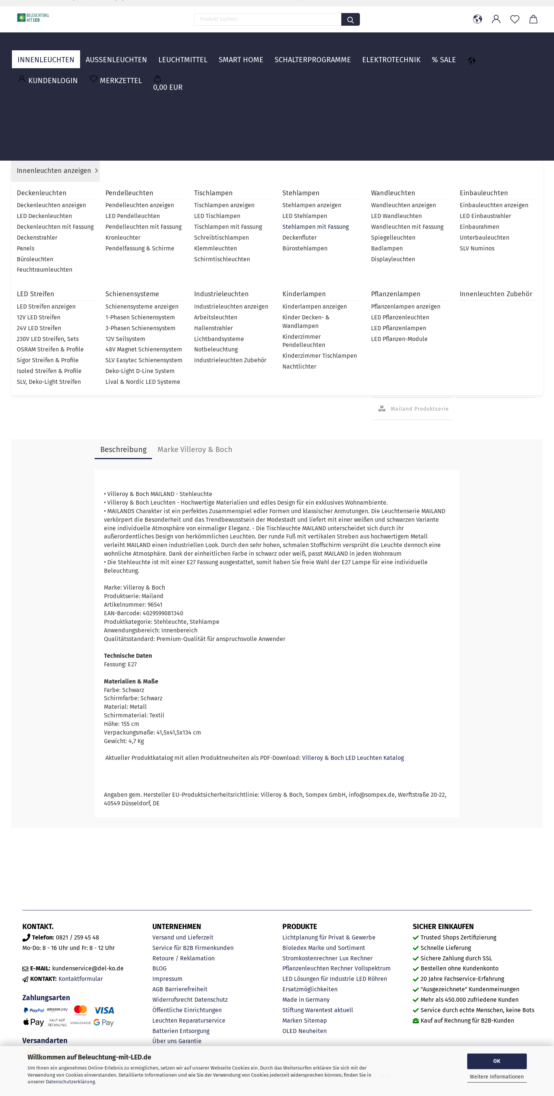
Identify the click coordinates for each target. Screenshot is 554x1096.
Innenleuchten (46, 54)
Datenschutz (211, 999)
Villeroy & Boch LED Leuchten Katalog (353, 757)
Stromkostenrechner (310, 958)
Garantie (190, 1041)
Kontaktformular (80, 978)
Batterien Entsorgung (180, 1031)
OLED (289, 1031)
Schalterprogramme (313, 54)
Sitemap (315, 1020)
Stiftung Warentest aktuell (317, 1010)
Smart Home (241, 54)
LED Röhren (371, 978)
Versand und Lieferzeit (182, 937)
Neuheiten (312, 1031)
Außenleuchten (116, 54)
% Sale (444, 54)
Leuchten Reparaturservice (188, 1020)
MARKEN (523, 54)
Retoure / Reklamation (183, 958)
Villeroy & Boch (467, 183)
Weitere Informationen (497, 1077)
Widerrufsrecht (172, 999)
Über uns (164, 1041)
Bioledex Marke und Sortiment (323, 947)
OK (496, 1061)
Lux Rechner (356, 958)
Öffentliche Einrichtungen (187, 1010)
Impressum (167, 978)
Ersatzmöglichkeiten (310, 989)
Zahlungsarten (46, 998)
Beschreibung (123, 449)
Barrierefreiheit (186, 989)
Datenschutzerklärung (70, 1081)
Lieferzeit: (385, 172)
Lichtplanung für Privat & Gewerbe (329, 937)
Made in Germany (306, 999)
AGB (157, 989)
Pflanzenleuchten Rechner (317, 968)
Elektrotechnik (391, 54)
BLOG (159, 968)
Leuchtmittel (183, 54)
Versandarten (44, 1040)
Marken (292, 1020)
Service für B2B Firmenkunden (193, 947)
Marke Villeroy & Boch (195, 449)
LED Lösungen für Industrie (318, 978)
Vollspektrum (373, 968)
